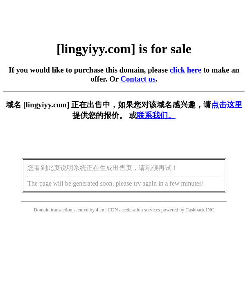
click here (185, 70)
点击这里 (226, 104)
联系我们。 (156, 115)
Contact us (138, 79)
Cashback (195, 210)
